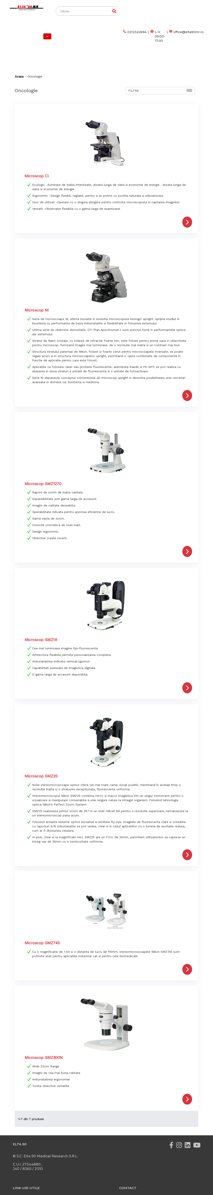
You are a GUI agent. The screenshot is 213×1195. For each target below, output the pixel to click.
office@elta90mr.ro (186, 36)
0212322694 (134, 36)
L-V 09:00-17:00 (158, 36)
